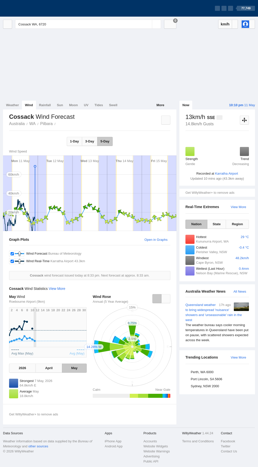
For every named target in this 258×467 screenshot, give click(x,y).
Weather (12, 105)
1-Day (74, 141)
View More (238, 207)
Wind (29, 105)
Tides (98, 105)
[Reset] (148, 24)
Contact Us (229, 451)
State (217, 224)
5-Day (105, 141)
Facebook (228, 441)
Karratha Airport (226, 173)
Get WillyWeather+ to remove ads (209, 192)
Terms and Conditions (198, 441)
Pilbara (46, 124)
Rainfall (45, 105)
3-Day (89, 141)
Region (237, 224)
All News (239, 291)
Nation (196, 224)
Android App (114, 446)
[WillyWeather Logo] (26, 8)
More (160, 105)
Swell (113, 105)
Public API (150, 461)
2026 (22, 368)
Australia (17, 124)
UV (86, 105)
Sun (60, 105)
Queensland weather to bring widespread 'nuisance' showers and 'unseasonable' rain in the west (217, 322)
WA (32, 124)
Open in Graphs (156, 240)
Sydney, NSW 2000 (205, 386)
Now (185, 105)
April (49, 368)
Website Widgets (155, 446)
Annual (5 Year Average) (110, 301)
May (74, 368)
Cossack (58, 123)
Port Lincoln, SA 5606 (206, 379)
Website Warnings (156, 451)
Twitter (225, 446)
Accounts (150, 441)
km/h (225, 24)
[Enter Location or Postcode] (88, 24)
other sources (38, 446)
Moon (73, 105)
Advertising (151, 456)
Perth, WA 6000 (202, 372)
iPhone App (113, 441)
